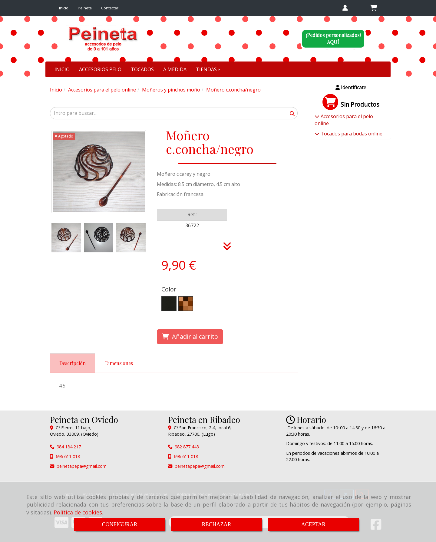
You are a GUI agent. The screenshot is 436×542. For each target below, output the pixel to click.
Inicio (63, 8)
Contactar (109, 8)
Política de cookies (78, 512)
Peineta (85, 8)
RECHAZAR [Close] (216, 524)
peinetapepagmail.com (82, 466)
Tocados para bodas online (350, 133)
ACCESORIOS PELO (100, 69)
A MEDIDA (175, 69)
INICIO (62, 69)
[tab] (72, 363)
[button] (345, 8)
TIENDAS (208, 69)
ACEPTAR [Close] (313, 524)
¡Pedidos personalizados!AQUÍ (333, 38)
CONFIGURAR (119, 524)
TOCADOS (142, 69)
